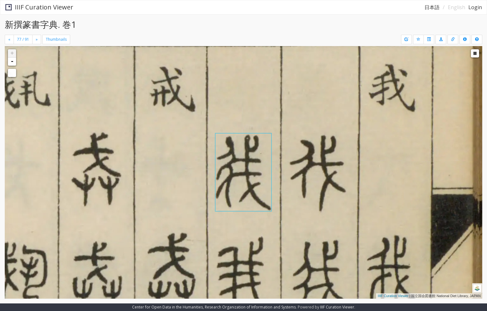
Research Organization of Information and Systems (250, 307)
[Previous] (9, 39)
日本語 (432, 7)
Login (475, 7)
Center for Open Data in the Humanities (167, 307)
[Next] (36, 39)
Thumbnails (56, 39)
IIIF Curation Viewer (39, 7)
